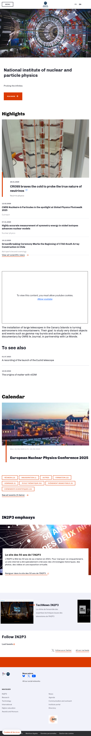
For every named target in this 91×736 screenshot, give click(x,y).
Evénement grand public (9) (60, 483)
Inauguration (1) (28, 478)
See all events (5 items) (13, 495)
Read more (11, 96)
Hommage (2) (10, 483)
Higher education (8, 708)
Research (5, 697)
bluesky (24, 676)
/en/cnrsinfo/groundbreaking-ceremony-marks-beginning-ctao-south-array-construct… (45, 246)
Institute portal (54, 704)
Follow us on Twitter (63, 650)
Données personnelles (48, 733)
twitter (29, 676)
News (51, 694)
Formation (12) (62, 478)
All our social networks (31, 681)
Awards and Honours (10, 712)
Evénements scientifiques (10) (18, 489)
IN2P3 (4, 694)
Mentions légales (32, 733)
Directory (52, 708)
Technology (6, 701)
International (7, 704)
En (80, 4)
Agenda (52, 697)
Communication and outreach (60, 701)
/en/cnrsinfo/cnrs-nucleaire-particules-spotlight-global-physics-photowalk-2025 (45, 210)
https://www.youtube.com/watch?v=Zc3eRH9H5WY (45, 358)
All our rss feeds (82, 650)
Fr (76, 4)
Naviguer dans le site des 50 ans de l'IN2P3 (25, 573)
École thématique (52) (32, 483)
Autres (46, 478)
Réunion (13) (9, 478)
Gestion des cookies (66, 733)
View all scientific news (13, 255)
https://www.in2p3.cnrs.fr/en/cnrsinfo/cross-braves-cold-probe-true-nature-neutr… (45, 158)
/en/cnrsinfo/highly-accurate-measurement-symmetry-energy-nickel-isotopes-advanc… (45, 227)
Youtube (34, 676)
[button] (11, 732)
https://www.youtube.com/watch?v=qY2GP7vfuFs (45, 373)
